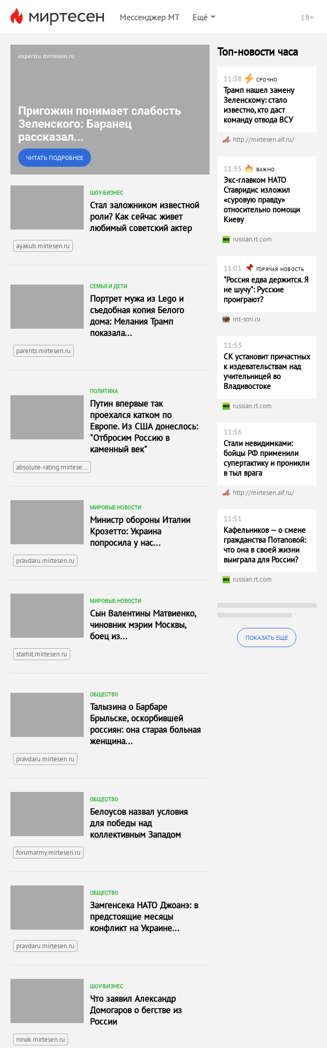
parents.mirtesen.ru (43, 350)
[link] (110, 109)
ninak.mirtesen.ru (40, 1039)
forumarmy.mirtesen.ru (48, 852)
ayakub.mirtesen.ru (43, 245)
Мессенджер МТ (149, 17)
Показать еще (266, 637)
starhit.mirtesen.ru (41, 654)
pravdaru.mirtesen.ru (45, 560)
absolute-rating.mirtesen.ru (53, 467)
